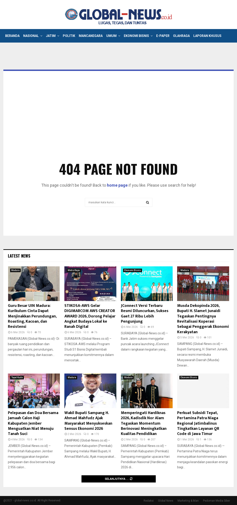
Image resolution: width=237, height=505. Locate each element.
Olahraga (181, 36)
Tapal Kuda (17, 377)
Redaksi (149, 500)
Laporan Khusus (207, 36)
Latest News (19, 256)
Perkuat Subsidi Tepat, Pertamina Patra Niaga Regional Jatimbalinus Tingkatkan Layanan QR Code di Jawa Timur (198, 423)
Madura (15, 270)
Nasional (31, 36)
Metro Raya (74, 270)
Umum (111, 36)
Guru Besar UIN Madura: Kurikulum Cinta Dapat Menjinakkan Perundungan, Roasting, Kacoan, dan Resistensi (32, 316)
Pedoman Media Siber (216, 500)
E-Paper (162, 36)
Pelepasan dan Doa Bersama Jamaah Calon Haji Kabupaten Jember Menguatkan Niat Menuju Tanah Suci (33, 423)
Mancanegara (91, 36)
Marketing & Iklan (188, 500)
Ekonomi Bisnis (136, 36)
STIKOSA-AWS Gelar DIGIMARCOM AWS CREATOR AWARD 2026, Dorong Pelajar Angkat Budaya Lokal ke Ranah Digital (89, 316)
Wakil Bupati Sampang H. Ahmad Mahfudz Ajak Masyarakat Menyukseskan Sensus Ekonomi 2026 (88, 421)
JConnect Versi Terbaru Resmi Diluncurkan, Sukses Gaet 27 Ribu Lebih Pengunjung (144, 313)
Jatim (51, 36)
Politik (69, 36)
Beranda (12, 36)
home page (117, 185)
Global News (165, 500)
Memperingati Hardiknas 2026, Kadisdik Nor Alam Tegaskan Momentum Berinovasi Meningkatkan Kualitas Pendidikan (144, 423)
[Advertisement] (118, 122)
